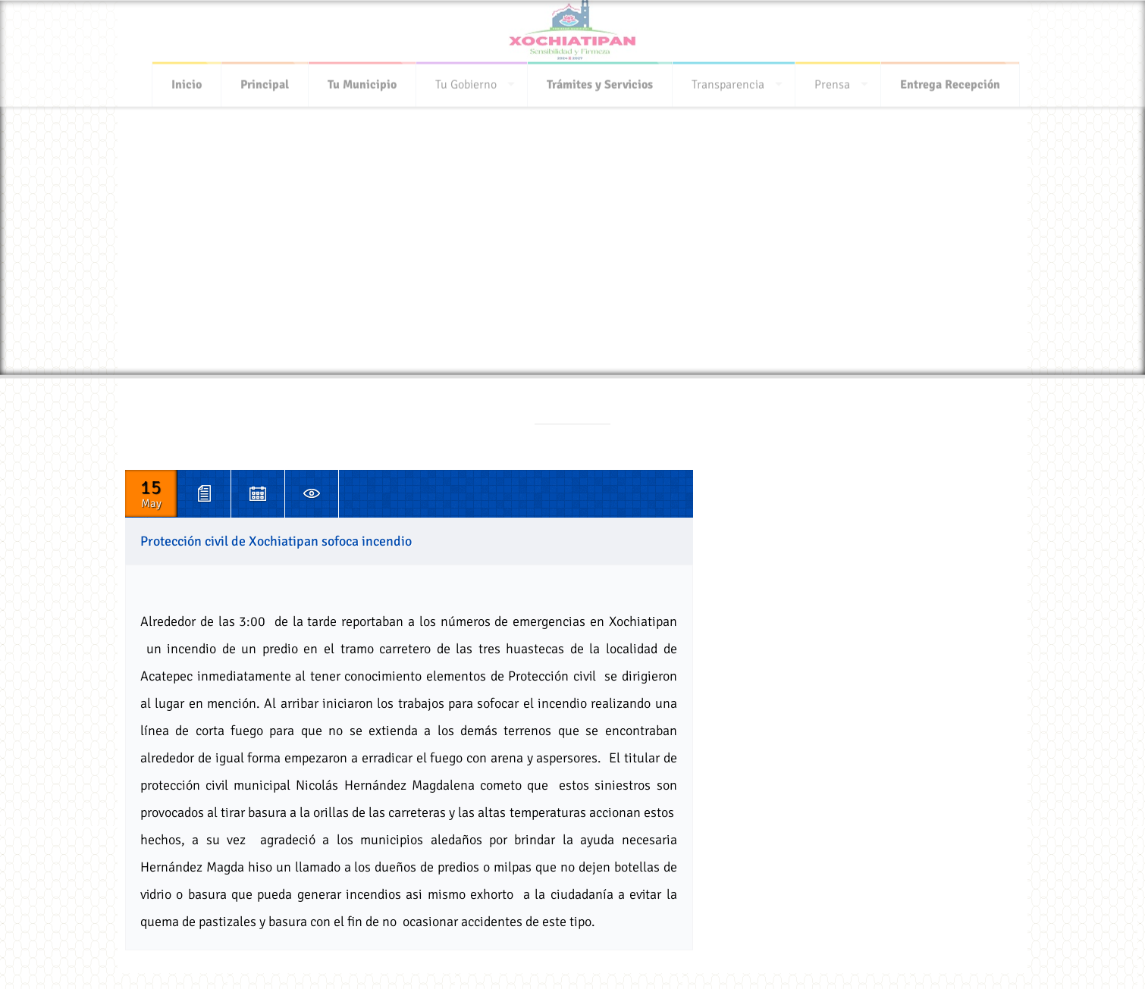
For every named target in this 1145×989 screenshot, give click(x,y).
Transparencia (728, 80)
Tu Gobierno (466, 80)
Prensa (832, 80)
